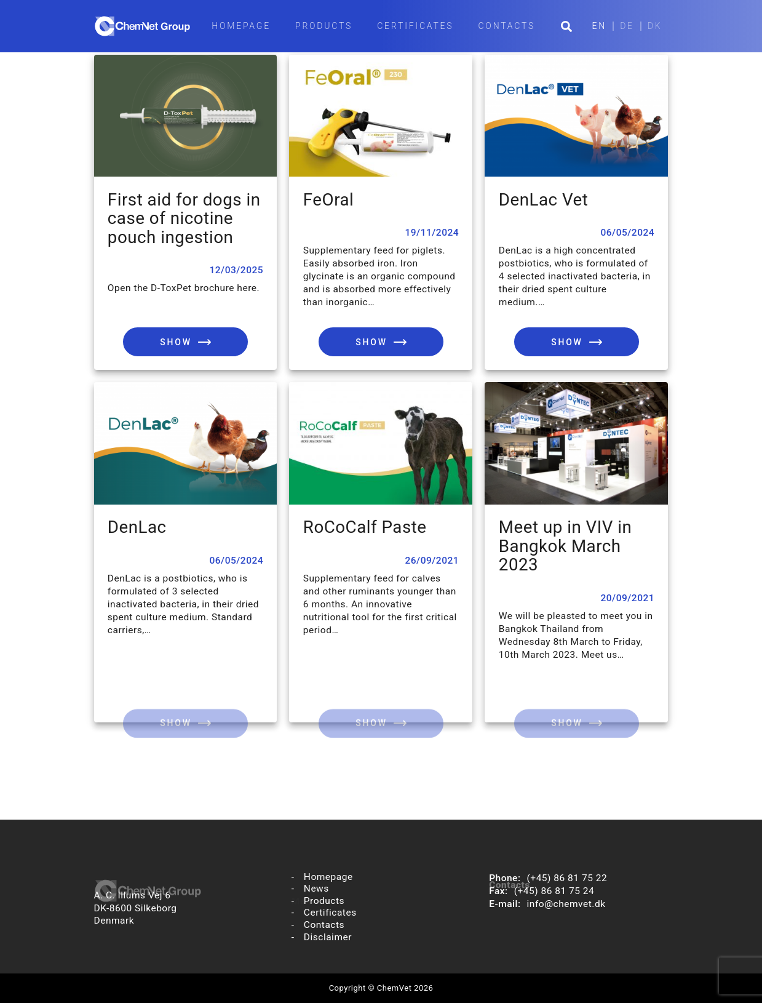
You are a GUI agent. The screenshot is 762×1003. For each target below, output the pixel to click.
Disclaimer (328, 937)
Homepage (241, 26)
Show (176, 342)
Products (323, 26)
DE (627, 26)
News (316, 889)
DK (655, 26)
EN (599, 26)
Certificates (415, 26)
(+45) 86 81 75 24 (554, 891)
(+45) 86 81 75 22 (567, 878)
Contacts (506, 26)
